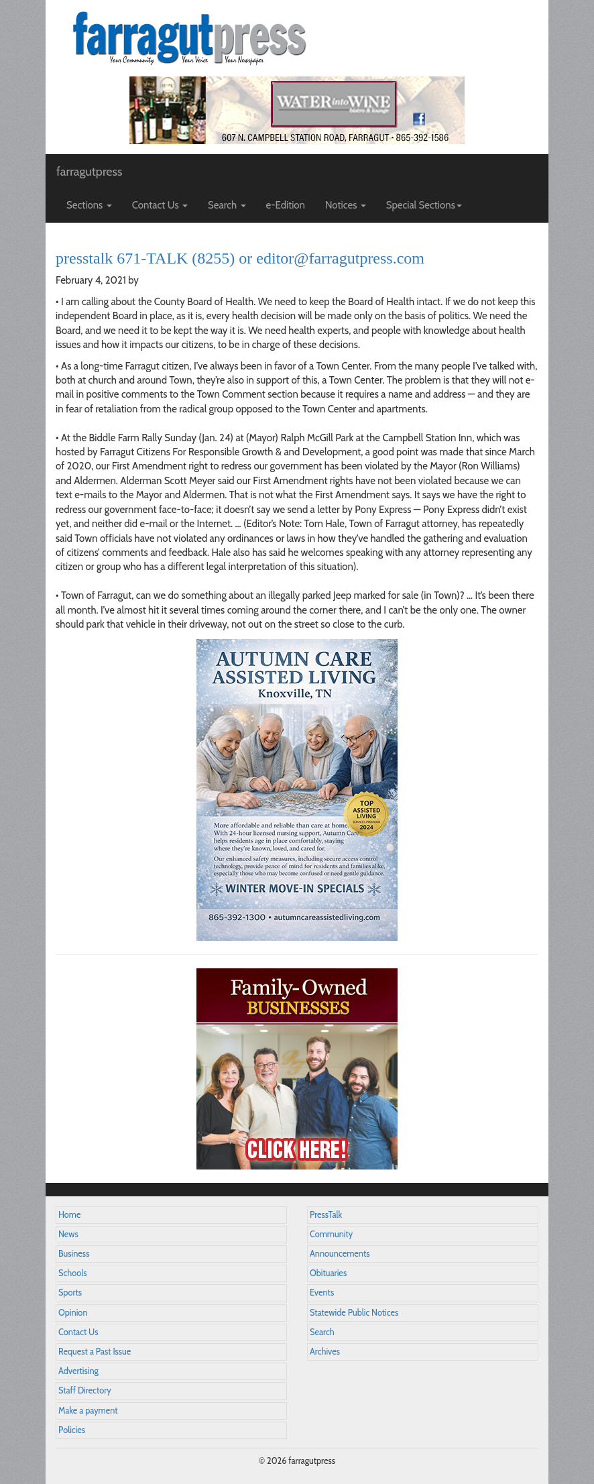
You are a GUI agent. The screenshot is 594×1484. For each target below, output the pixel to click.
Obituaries (328, 1273)
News (68, 1234)
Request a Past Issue (94, 1352)
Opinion (73, 1313)
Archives (325, 1352)
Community (331, 1234)
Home (69, 1215)
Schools (72, 1273)
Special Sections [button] (424, 205)
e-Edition (286, 205)
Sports (70, 1293)
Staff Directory (84, 1390)
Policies (71, 1430)
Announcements (339, 1254)
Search (322, 1332)
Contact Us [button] (160, 205)
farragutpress (89, 171)
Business (73, 1254)
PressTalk (326, 1215)
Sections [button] (89, 205)
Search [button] (227, 205)
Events (322, 1293)
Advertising (78, 1371)
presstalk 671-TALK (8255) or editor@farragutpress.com (240, 258)
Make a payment (88, 1411)
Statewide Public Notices (354, 1313)
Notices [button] (345, 205)
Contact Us (78, 1332)
